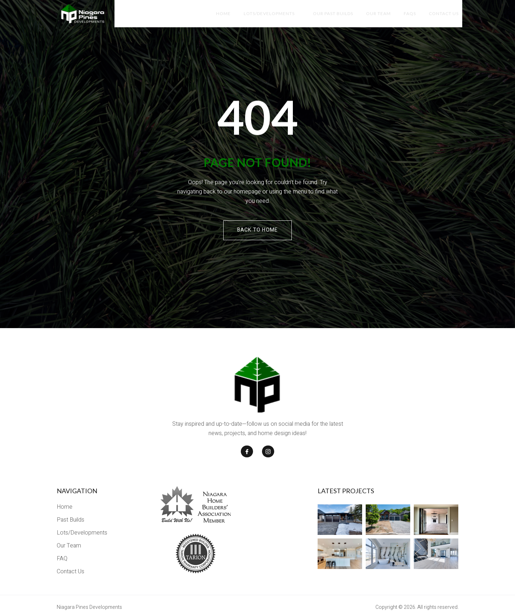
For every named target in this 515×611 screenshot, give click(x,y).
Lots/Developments (265, 14)
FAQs (408, 14)
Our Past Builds (329, 14)
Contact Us (444, 14)
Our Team (375, 14)
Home (216, 14)
